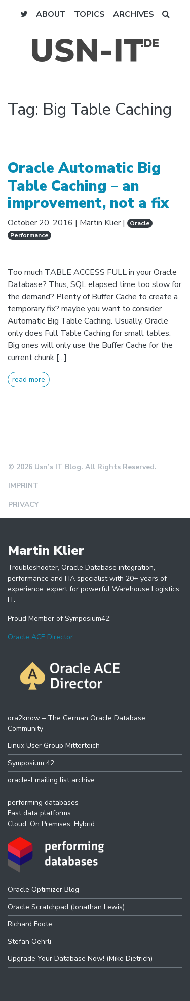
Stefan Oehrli (29, 941)
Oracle (140, 223)
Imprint (23, 485)
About (51, 14)
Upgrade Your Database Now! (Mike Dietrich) (80, 958)
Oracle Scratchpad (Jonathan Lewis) (66, 907)
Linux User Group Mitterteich (54, 745)
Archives (133, 14)
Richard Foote (30, 924)
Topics (89, 14)
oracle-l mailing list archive (51, 780)
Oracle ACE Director (40, 637)
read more (28, 379)
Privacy (23, 504)
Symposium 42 (31, 763)
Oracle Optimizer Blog (43, 890)
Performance (29, 235)
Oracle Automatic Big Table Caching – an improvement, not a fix (88, 185)
